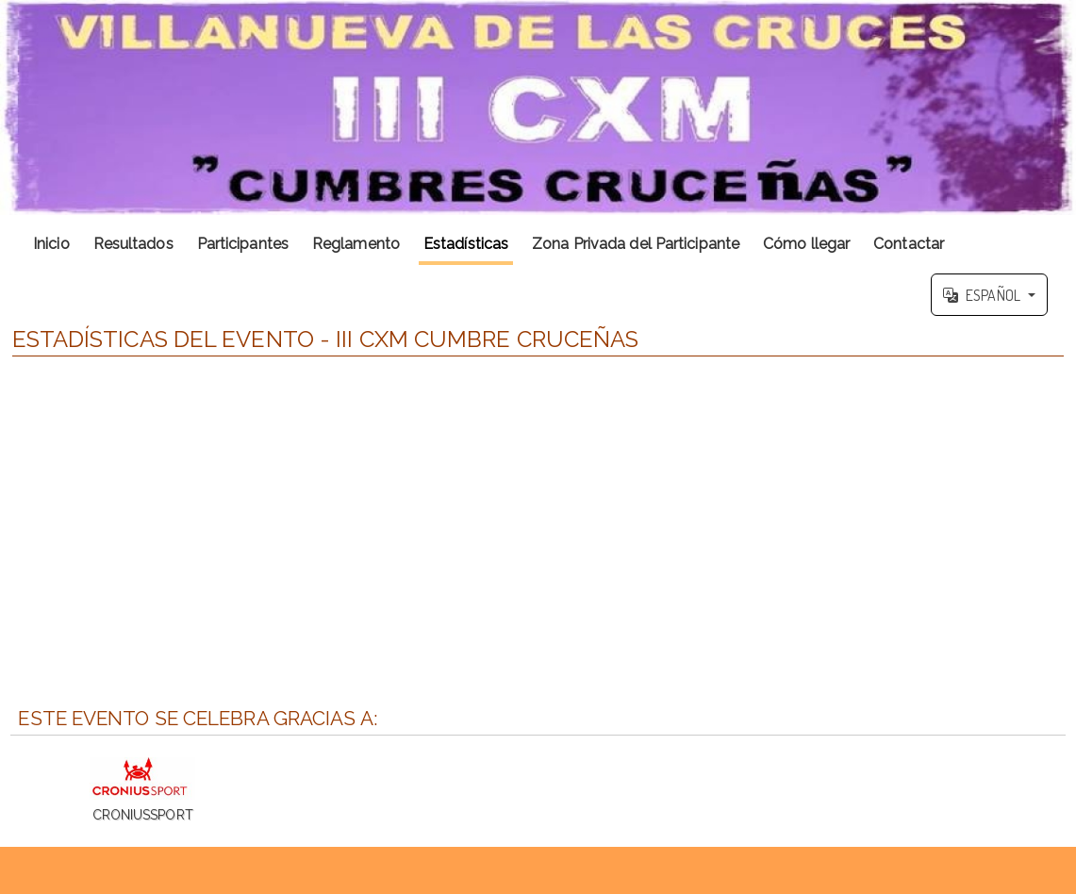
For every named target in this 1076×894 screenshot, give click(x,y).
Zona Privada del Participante (635, 244)
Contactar (908, 244)
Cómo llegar (806, 244)
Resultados (133, 244)
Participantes (243, 244)
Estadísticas (465, 244)
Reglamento (356, 244)
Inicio (51, 244)
